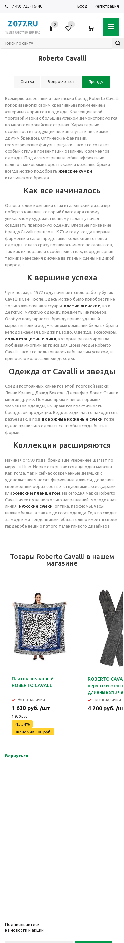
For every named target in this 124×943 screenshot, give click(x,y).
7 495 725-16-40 (27, 6)
